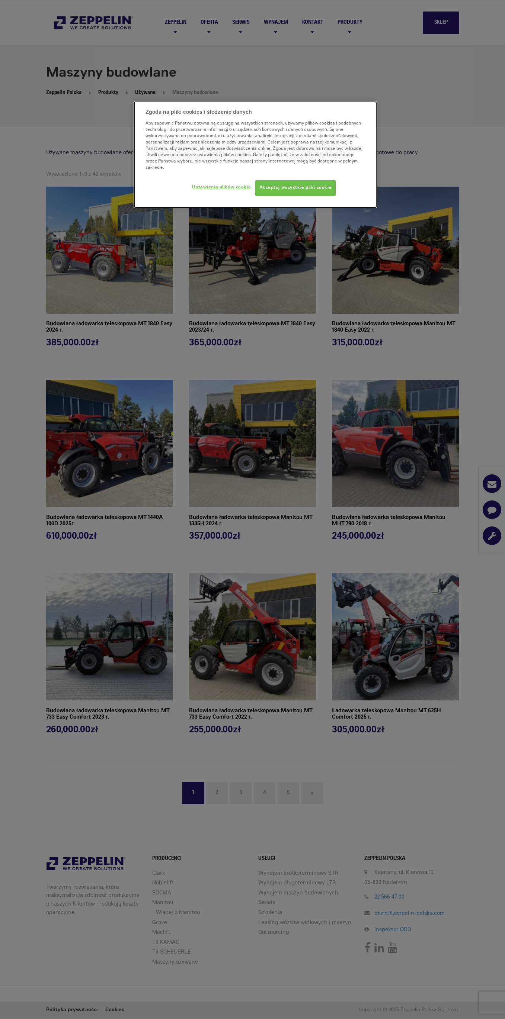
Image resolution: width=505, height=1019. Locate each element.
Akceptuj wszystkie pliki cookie (295, 188)
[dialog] (255, 154)
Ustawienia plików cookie (221, 188)
